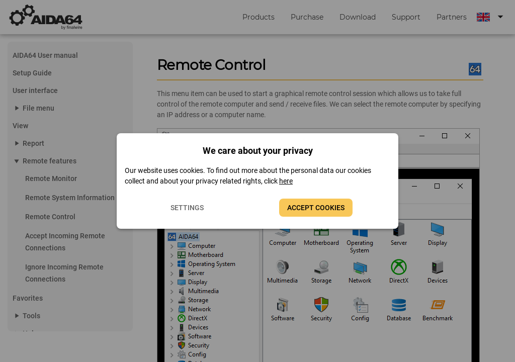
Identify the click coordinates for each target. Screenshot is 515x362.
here (286, 181)
